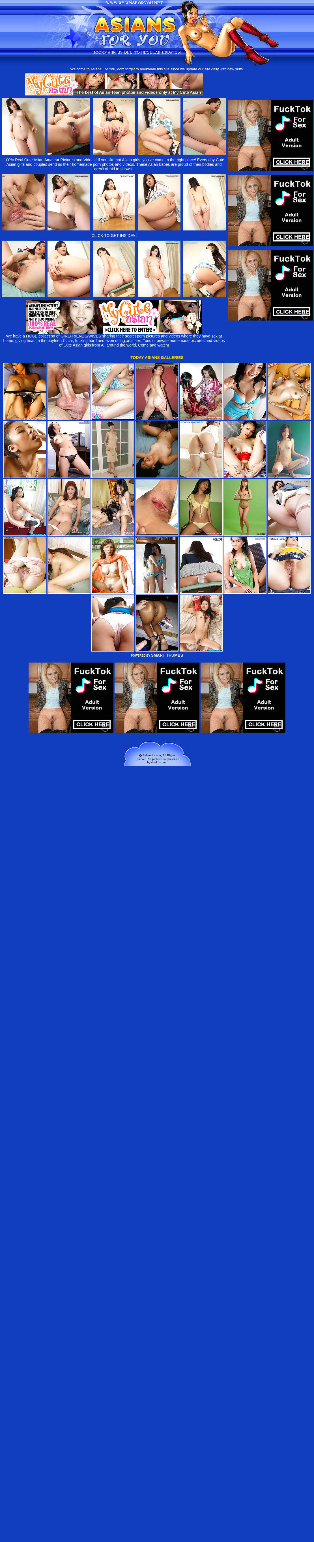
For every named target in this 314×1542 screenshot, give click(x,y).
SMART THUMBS (167, 655)
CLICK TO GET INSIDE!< (113, 235)
